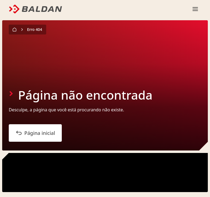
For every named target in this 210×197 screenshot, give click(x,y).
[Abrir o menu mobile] (195, 9)
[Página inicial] (15, 30)
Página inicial (35, 133)
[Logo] (35, 9)
